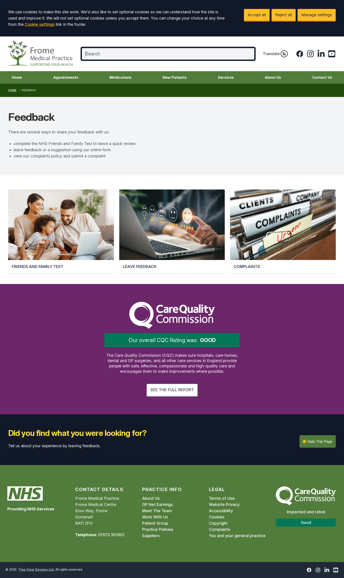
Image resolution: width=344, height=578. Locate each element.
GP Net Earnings (157, 504)
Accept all (257, 14)
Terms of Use (222, 498)
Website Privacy (224, 504)
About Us (273, 77)
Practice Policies (157, 529)
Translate (275, 53)
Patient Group (155, 523)
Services (226, 77)
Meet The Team (157, 510)
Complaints (219, 529)
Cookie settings (40, 24)
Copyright (218, 523)
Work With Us (155, 517)
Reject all (283, 14)
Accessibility (221, 510)
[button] (61, 231)
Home (17, 77)
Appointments (65, 77)
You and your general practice (237, 535)
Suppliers (151, 535)
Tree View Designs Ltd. (36, 569)
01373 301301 (111, 534)
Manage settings (316, 14)
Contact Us (322, 77)
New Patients (175, 77)
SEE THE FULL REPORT (172, 389)
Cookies (217, 517)
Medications (120, 77)
